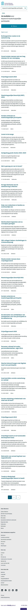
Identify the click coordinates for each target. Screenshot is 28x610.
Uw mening (23, 609)
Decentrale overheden (6, 539)
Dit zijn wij (3, 557)
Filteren (14, 26)
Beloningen (3, 545)
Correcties (3, 565)
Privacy (2, 543)
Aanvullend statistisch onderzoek (8, 520)
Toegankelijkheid (5, 578)
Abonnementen (4, 584)
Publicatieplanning (5, 597)
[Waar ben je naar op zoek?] (14, 8)
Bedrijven (3, 535)
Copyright (3, 574)
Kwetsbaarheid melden (6, 580)
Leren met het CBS (5, 563)
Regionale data (4, 522)
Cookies (2, 576)
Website (3, 572)
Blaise (2, 528)
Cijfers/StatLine (4, 511)
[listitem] (2, 590)
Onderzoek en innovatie (6, 559)
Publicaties (3, 524)
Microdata (3, 517)
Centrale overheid (5, 537)
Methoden (3, 526)
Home (3, 13)
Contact (2, 552)
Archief (2, 582)
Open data (3, 515)
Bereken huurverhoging (6, 513)
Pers (2, 554)
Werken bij (3, 561)
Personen (3, 541)
